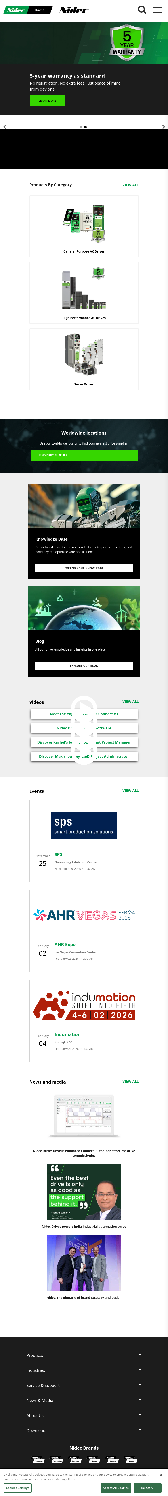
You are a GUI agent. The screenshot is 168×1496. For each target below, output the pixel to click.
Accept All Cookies (116, 1488)
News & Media (40, 1400)
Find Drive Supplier (53, 455)
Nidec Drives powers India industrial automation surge (84, 1226)
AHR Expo (65, 944)
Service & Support (43, 1385)
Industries (36, 1370)
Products (35, 1355)
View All (130, 184)
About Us (35, 1415)
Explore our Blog (84, 666)
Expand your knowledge (84, 568)
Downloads (37, 1430)
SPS (58, 854)
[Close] (161, 1475)
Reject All (147, 1488)
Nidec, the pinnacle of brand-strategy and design (83, 1297)
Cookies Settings (17, 1488)
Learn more (47, 104)
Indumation (68, 1034)
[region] (84, 1482)
